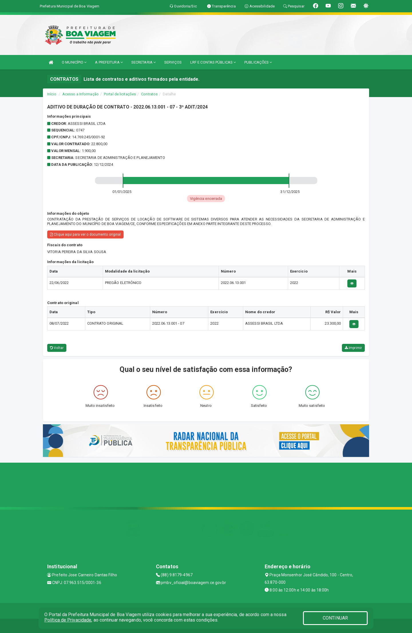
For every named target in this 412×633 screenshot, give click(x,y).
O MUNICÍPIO (74, 62)
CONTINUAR (335, 618)
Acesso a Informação (80, 94)
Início (51, 94)
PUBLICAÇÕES (258, 62)
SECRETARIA (143, 62)
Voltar (57, 348)
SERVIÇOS (173, 62)
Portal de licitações (120, 94)
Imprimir (353, 348)
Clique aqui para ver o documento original (85, 234)
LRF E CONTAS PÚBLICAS (213, 62)
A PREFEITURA (108, 62)
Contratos (149, 94)
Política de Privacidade (67, 620)
